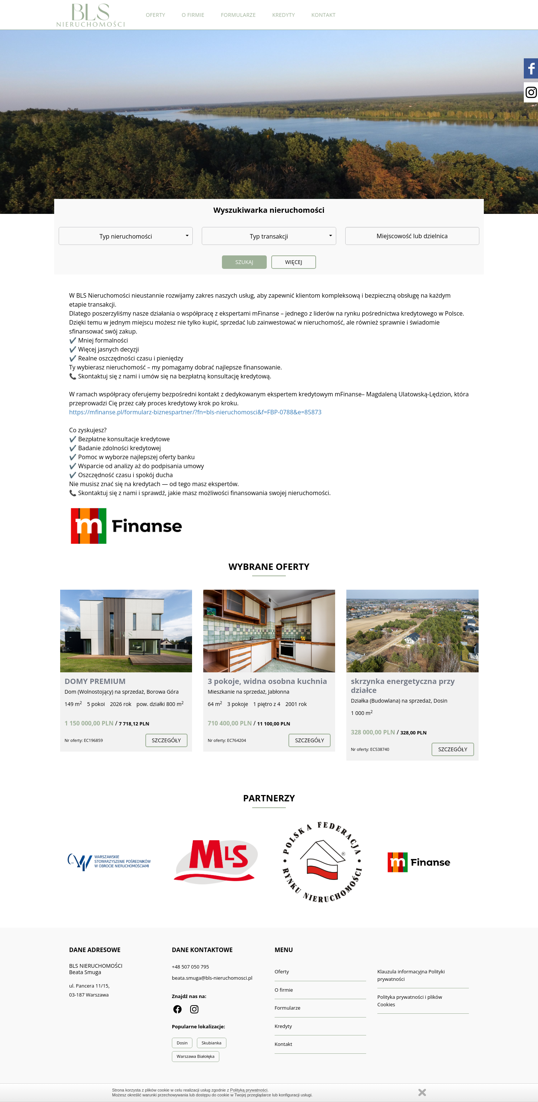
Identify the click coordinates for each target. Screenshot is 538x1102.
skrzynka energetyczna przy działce (403, 685)
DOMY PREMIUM (95, 681)
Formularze (238, 14)
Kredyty (283, 14)
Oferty (155, 14)
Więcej (293, 261)
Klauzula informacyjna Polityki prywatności (411, 975)
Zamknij (422, 1092)
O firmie (193, 14)
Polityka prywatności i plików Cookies (409, 1001)
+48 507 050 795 (190, 966)
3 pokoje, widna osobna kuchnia (267, 681)
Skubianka (212, 1043)
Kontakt (323, 14)
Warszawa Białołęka (195, 1056)
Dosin (182, 1043)
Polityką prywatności (249, 1090)
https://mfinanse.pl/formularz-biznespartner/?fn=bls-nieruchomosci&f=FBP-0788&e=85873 (195, 412)
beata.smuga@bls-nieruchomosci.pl (212, 977)
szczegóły (166, 740)
